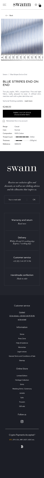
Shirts (22, 384)
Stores (22, 334)
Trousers (22, 402)
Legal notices (22, 352)
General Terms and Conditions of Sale (22, 356)
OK (34, 199)
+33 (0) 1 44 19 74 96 (22, 261)
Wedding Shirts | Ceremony (22, 389)
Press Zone (22, 338)
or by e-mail (22, 319)
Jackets (22, 393)
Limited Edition (22, 376)
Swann (5, 74)
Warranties (22, 347)
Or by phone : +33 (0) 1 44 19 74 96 (22, 316)
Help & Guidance (22, 343)
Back (9, 15)
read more (28, 101)
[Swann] (22, 4)
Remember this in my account (16, 121)
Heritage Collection (22, 380)
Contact (22, 312)
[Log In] (36, 5)
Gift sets (22, 406)
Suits (22, 397)
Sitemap (22, 360)
